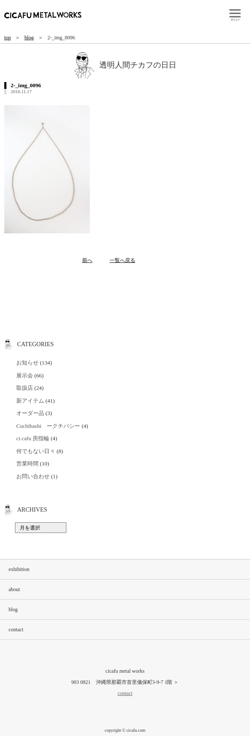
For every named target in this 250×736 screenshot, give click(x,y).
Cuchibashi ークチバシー (48, 426)
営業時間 (27, 463)
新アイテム (30, 400)
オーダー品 (30, 413)
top (7, 38)
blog (28, 38)
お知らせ (27, 362)
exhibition (19, 569)
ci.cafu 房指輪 (32, 438)
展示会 (24, 375)
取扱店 (24, 388)
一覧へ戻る (122, 260)
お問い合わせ (33, 476)
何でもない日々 (35, 451)
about (14, 589)
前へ (87, 260)
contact (16, 630)
